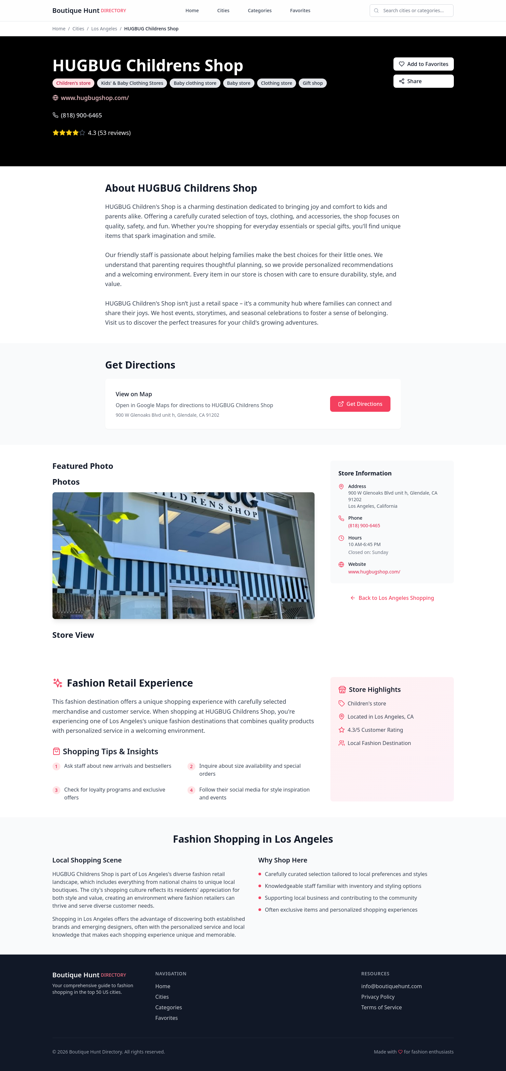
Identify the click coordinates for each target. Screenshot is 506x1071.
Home (192, 10)
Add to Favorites (424, 64)
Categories (260, 10)
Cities (223, 10)
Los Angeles (104, 28)
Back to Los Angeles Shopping (392, 597)
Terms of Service (381, 1007)
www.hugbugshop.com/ (90, 98)
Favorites (300, 10)
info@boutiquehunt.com (391, 986)
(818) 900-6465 (77, 115)
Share (410, 81)
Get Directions (360, 403)
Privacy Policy (378, 996)
